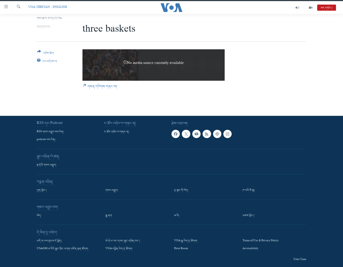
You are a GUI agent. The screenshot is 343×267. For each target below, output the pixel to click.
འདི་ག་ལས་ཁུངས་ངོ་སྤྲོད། (49, 241)
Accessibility (250, 249)
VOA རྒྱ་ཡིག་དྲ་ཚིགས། (185, 241)
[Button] (45, 53)
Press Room (181, 249)
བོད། (39, 216)
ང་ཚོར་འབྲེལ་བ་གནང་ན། (116, 132)
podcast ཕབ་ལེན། (46, 140)
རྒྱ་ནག (108, 216)
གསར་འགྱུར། (111, 190)
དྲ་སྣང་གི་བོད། (181, 190)
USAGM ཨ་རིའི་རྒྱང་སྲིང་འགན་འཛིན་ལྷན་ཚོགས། (62, 249)
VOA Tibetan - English (47, 7)
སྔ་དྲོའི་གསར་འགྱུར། (46, 165)
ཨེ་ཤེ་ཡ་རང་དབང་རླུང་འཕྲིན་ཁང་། (122, 241)
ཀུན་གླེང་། (42, 190)
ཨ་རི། (176, 216)
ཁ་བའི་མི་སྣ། (249, 190)
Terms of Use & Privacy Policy (261, 241)
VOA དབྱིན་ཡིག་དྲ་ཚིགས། (118, 249)
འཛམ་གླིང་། (248, 216)
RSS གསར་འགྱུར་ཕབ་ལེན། (50, 132)
